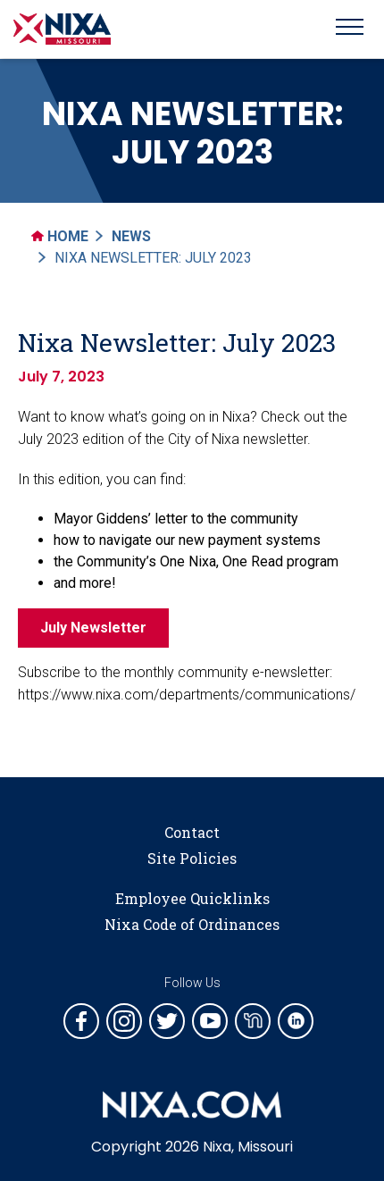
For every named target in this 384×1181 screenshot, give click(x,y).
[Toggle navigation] (349, 29)
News (131, 236)
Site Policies (192, 858)
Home (59, 236)
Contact (192, 832)
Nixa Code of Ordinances (192, 924)
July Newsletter (93, 627)
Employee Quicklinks (192, 898)
